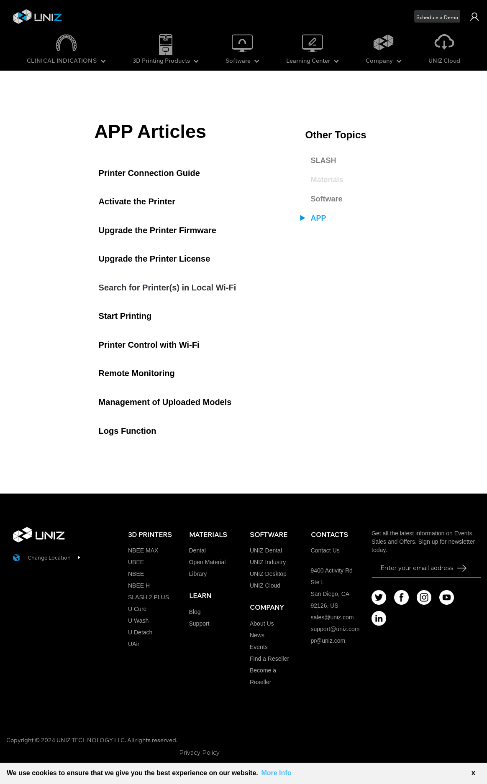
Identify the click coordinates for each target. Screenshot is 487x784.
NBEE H (139, 585)
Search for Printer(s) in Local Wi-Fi (167, 287)
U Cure (137, 609)
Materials (326, 180)
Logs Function (127, 430)
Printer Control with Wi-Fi (149, 344)
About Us (262, 623)
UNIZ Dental (266, 550)
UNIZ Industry (268, 562)
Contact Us (325, 550)
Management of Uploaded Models (165, 402)
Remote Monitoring (137, 373)
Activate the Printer (137, 201)
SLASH (323, 160)
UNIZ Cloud (444, 60)
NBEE (136, 573)
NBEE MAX (143, 550)
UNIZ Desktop (268, 573)
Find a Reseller (269, 658)
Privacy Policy (199, 752)
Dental (197, 550)
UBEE (136, 562)
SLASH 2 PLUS (148, 597)
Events (259, 647)
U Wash (138, 620)
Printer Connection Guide (149, 173)
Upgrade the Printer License (154, 258)
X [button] (473, 773)
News (257, 635)
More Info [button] (276, 772)
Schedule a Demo (437, 17)
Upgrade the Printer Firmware (157, 230)
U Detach (140, 632)
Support (199, 623)
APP (318, 218)
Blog (195, 611)
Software (326, 199)
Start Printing (125, 316)
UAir (133, 644)
